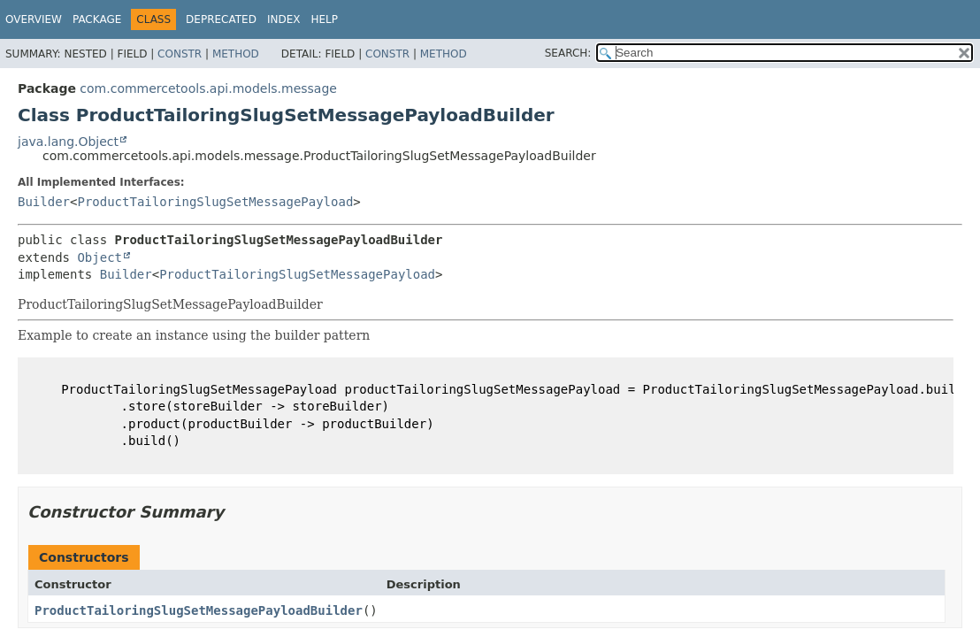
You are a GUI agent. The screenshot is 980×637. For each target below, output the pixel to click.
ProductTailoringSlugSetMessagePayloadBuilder (198, 610)
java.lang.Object (68, 141)
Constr (179, 54)
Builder (44, 202)
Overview (33, 19)
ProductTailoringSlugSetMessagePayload (215, 202)
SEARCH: (568, 53)
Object (99, 257)
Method (235, 54)
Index (284, 19)
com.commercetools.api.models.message (208, 88)
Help (324, 19)
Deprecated (221, 19)
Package (97, 19)
